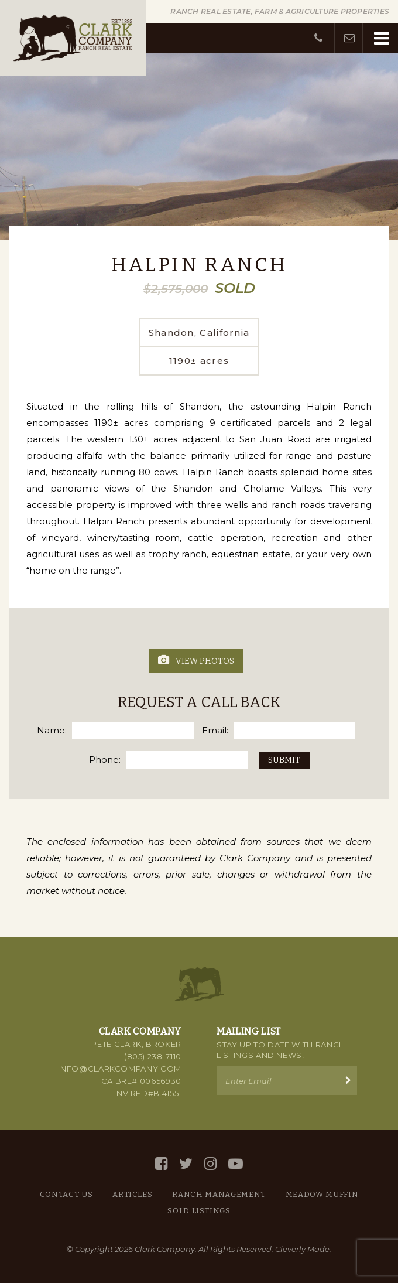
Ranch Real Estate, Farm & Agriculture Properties (279, 11)
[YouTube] (235, 1163)
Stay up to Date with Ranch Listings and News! (281, 1050)
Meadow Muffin (322, 1194)
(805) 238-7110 (152, 1056)
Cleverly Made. (303, 1249)
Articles (132, 1194)
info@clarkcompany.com (119, 1068)
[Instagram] (210, 1163)
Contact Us (66, 1194)
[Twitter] (186, 1163)
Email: (215, 730)
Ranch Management (218, 1194)
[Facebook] (161, 1163)
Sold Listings (198, 1210)
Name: (52, 730)
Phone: (105, 759)
